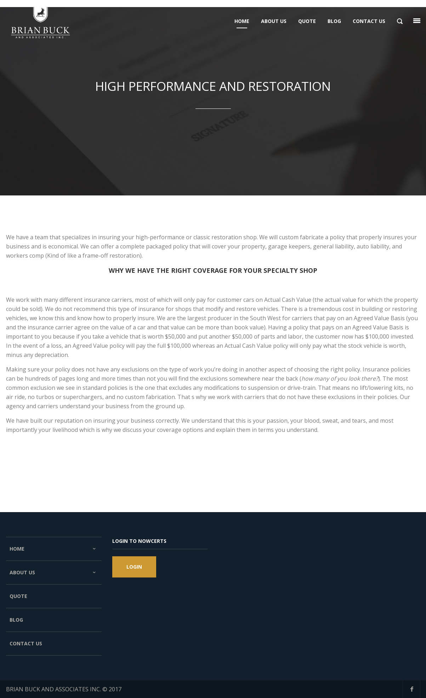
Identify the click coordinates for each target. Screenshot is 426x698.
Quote (18, 596)
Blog (16, 619)
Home (54, 548)
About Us (54, 572)
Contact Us (26, 643)
